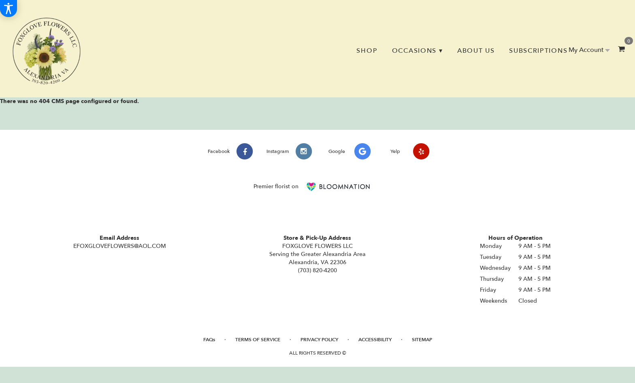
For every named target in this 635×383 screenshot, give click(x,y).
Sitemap (422, 339)
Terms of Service (257, 339)
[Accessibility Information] (8, 8)
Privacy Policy (319, 339)
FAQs (209, 339)
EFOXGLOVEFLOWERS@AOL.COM (119, 246)
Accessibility (375, 339)
